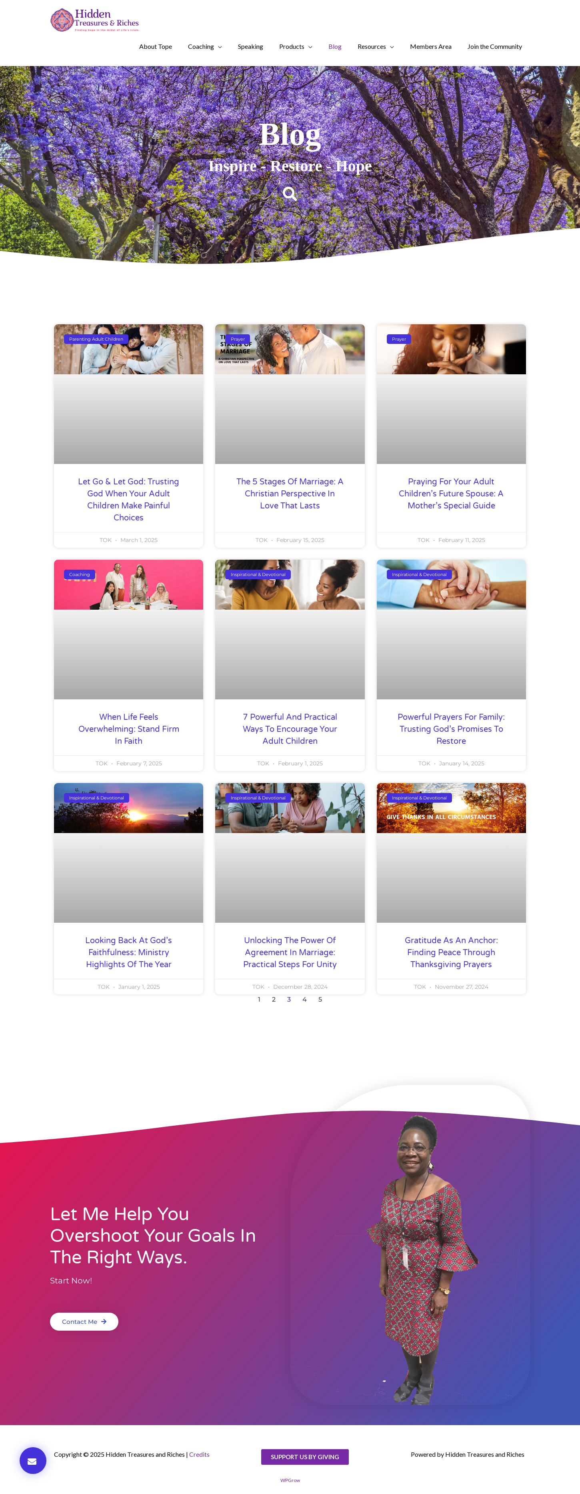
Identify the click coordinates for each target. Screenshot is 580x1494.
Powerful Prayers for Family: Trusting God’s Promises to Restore (451, 729)
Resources (372, 46)
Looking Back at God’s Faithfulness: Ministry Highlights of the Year (128, 953)
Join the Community (495, 46)
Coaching (201, 46)
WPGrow (290, 1480)
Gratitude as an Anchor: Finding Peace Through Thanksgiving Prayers (451, 953)
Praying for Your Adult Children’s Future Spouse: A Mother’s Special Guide (451, 494)
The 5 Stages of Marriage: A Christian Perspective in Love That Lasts (290, 494)
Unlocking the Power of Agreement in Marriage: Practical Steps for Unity (290, 953)
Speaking (250, 46)
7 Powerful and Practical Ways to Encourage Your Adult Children (290, 729)
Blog (335, 46)
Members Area (431, 46)
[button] (290, 194)
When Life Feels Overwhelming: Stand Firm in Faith (128, 729)
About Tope (155, 46)
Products (291, 46)
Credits (199, 1454)
